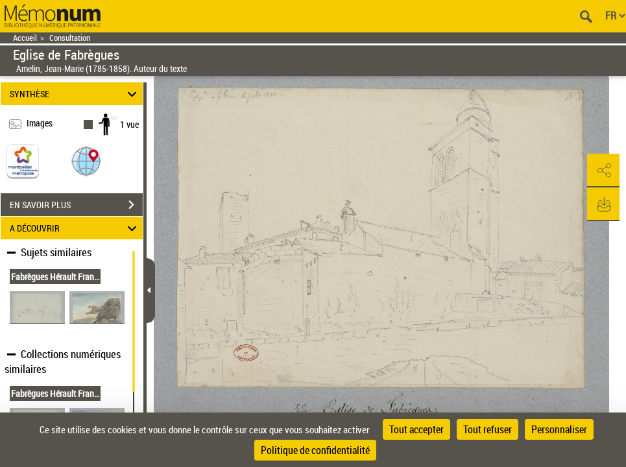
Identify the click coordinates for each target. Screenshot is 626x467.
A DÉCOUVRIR (75, 228)
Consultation (69, 37)
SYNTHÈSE (75, 93)
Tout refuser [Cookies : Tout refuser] (487, 429)
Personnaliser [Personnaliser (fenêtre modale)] (559, 429)
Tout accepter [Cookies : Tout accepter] (416, 429)
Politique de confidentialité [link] (315, 450)
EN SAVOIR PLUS (76, 205)
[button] (86, 160)
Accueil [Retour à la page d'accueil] (25, 37)
